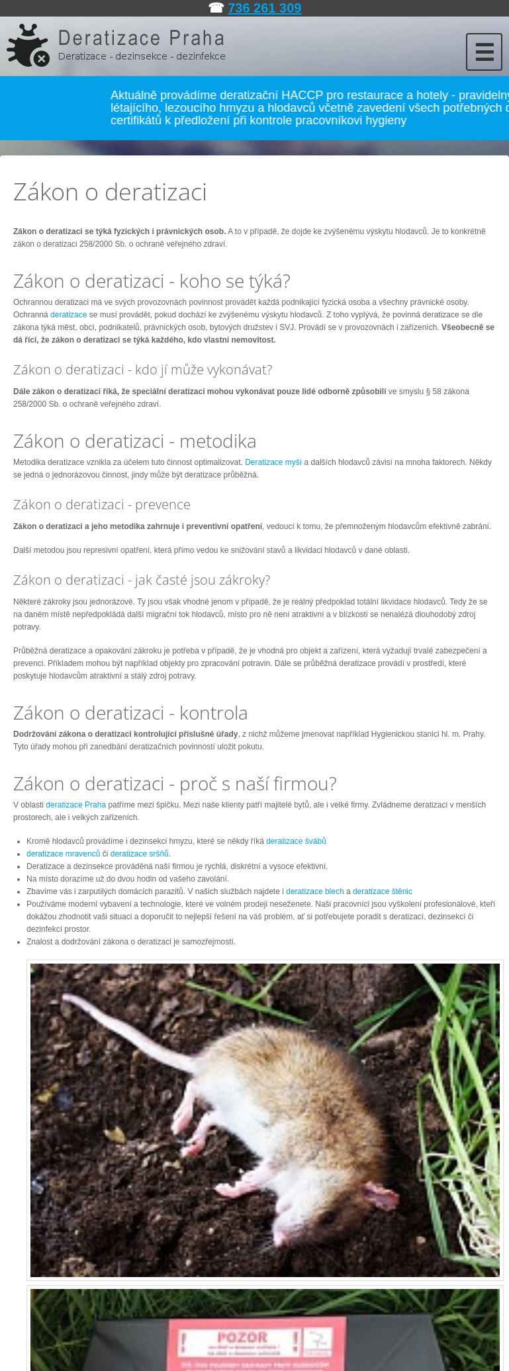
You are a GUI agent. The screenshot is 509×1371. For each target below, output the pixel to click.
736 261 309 (264, 8)
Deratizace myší (273, 462)
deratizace (68, 314)
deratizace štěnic (382, 891)
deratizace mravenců (63, 853)
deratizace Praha (76, 805)
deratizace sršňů (140, 853)
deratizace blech (315, 891)
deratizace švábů (296, 841)
